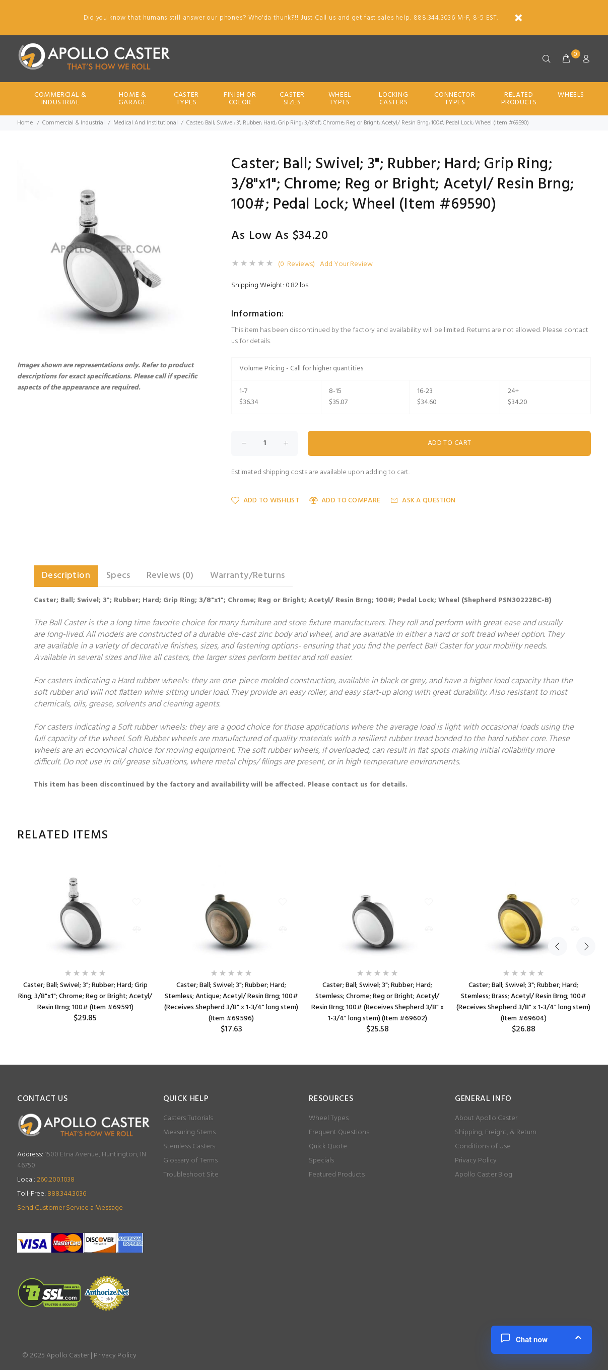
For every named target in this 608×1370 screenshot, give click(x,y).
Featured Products (337, 1175)
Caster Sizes (292, 98)
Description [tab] (66, 575)
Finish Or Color (240, 98)
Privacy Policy (476, 1160)
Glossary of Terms (190, 1160)
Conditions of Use (483, 1146)
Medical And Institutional (145, 123)
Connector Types (454, 98)
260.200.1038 (46, 1180)
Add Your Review (346, 264)
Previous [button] (557, 835)
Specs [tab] (118, 575)
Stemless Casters (189, 1146)
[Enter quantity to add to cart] (264, 443)
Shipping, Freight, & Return (495, 1132)
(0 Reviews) (296, 264)
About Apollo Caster (486, 1118)
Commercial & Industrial (60, 98)
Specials (321, 1160)
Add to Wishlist (265, 500)
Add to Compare (344, 500)
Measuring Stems (189, 1132)
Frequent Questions (339, 1132)
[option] (85, 941)
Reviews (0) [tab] (170, 575)
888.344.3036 (51, 1194)
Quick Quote (328, 1146)
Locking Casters (393, 98)
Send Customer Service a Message (70, 1208)
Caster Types (186, 98)
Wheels (571, 95)
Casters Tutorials (188, 1118)
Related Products (518, 98)
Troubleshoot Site (191, 1175)
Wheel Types (339, 98)
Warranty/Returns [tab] (247, 575)
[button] (192, 166)
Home (25, 123)
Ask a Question (422, 500)
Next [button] (581, 835)
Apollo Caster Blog (483, 1175)
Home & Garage (132, 98)
